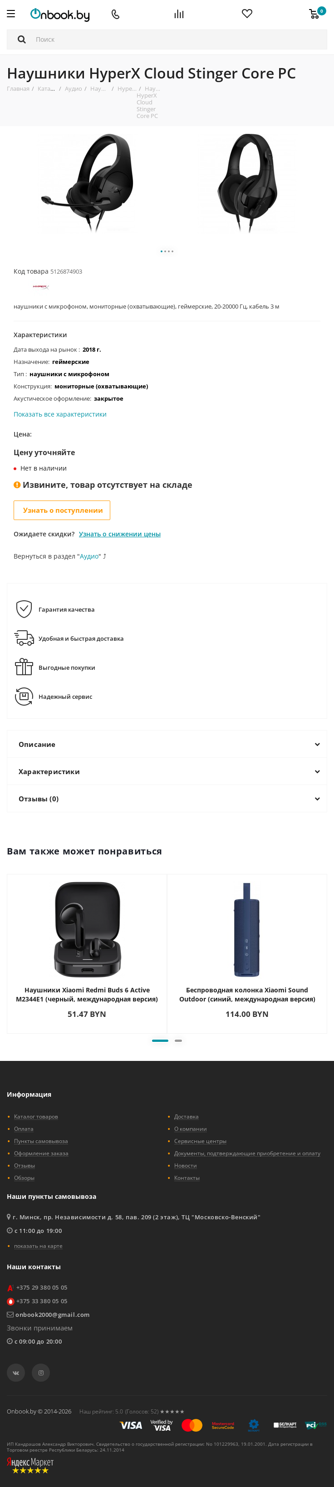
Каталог (49, 88)
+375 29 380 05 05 (42, 1287)
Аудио (73, 88)
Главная (18, 88)
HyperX (128, 88)
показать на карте (38, 1245)
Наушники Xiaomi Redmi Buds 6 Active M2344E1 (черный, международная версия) (87, 994)
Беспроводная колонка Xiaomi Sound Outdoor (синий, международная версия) (247, 994)
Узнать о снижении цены (120, 534)
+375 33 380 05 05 (42, 1301)
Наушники (105, 88)
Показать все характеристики (60, 414)
